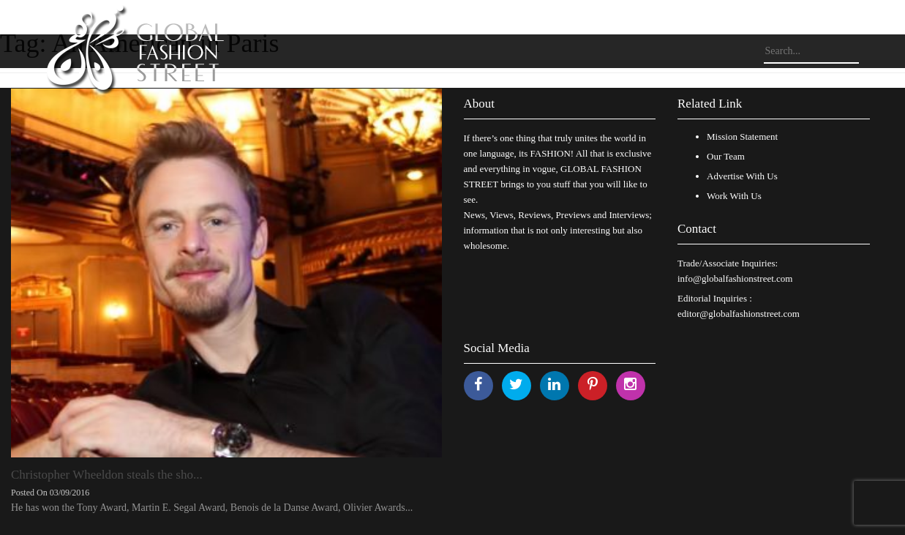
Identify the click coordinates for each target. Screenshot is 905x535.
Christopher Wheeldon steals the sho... (107, 475)
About (479, 104)
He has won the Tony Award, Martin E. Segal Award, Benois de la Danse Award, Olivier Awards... (212, 507)
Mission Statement (742, 136)
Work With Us (734, 195)
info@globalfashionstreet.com (734, 278)
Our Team (726, 156)
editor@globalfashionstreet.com (738, 313)
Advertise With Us (742, 176)
